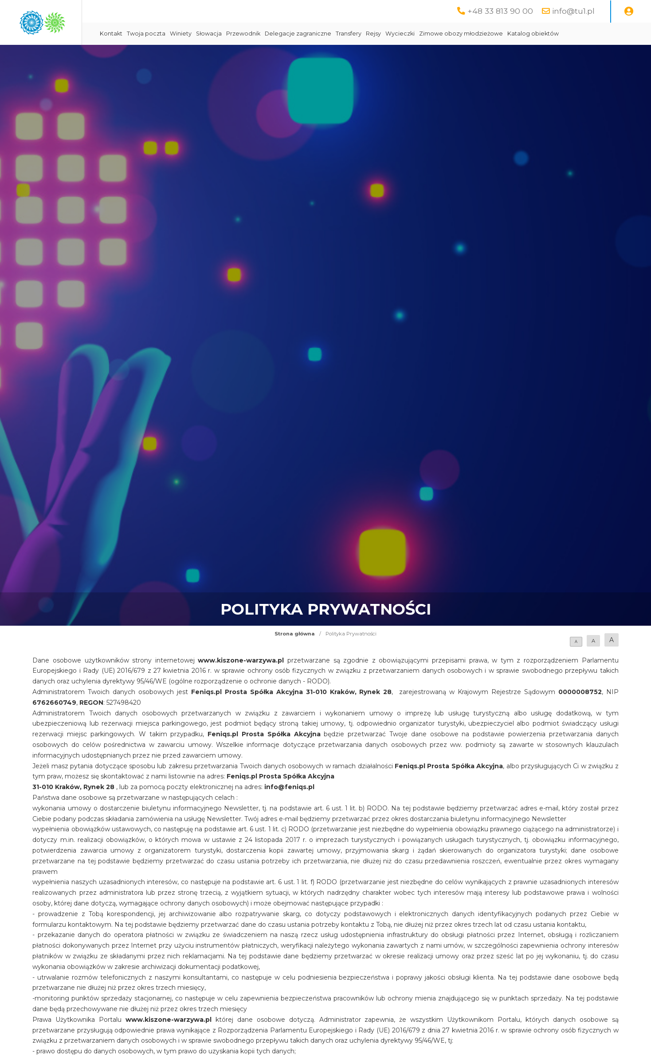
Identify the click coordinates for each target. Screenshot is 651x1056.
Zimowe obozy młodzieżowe (539, 33)
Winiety (259, 33)
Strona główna (295, 634)
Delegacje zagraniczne (376, 33)
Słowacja (287, 33)
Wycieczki (478, 33)
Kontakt (189, 33)
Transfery (426, 33)
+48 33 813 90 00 (500, 11)
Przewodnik (321, 33)
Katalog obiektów (611, 33)
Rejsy (451, 33)
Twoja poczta (224, 33)
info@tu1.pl (573, 11)
